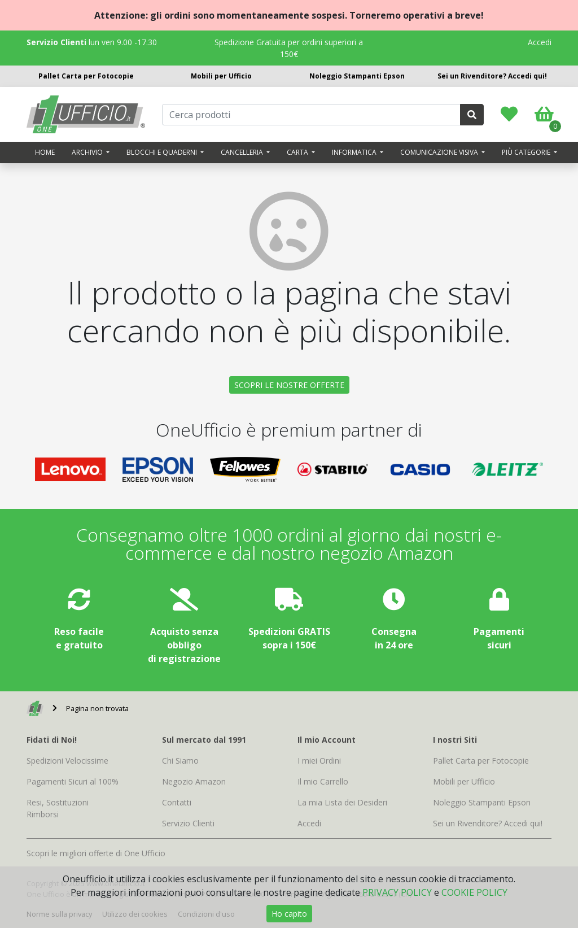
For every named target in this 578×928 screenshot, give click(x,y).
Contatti (176, 802)
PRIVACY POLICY (397, 892)
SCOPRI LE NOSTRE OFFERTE (289, 385)
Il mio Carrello (322, 781)
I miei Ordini (319, 760)
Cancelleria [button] (243, 152)
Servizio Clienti (188, 823)
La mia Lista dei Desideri (342, 802)
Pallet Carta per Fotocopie (86, 76)
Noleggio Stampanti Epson (357, 76)
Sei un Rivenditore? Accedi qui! (492, 76)
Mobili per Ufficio (221, 76)
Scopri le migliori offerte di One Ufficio (96, 853)
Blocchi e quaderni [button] (162, 152)
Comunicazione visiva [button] (440, 152)
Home (45, 152)
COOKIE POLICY (474, 892)
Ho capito (289, 913)
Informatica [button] (355, 152)
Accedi (539, 42)
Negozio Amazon (194, 781)
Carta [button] (298, 152)
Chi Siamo (180, 760)
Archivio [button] (88, 152)
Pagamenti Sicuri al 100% (73, 781)
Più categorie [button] (527, 152)
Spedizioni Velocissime (67, 760)
